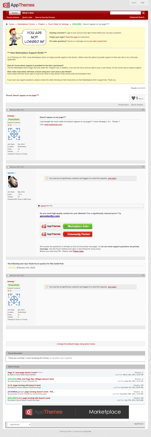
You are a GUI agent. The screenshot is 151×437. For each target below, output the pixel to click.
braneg (43, 206)
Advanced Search (137, 17)
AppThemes (139, 424)
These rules (78, 251)
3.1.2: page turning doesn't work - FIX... (36, 392)
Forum (11, 24)
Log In (134, 3)
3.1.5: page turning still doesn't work (24, 385)
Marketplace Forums (26, 24)
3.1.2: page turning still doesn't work (33, 398)
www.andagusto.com (53, 124)
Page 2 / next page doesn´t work (22, 372)
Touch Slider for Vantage (58, 24)
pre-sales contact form (98, 41)
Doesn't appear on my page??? (26, 95)
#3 (143, 275)
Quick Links (27, 17)
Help (142, 3)
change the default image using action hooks (76, 344)
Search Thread (136, 105)
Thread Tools (122, 105)
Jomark (39, 372)
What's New (28, 13)
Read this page (71, 37)
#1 (143, 110)
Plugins (41, 24)
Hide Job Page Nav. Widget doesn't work (35, 379)
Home (15, 13)
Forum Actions (13, 17)
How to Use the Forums (45, 17)
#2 (143, 167)
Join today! (112, 178)
